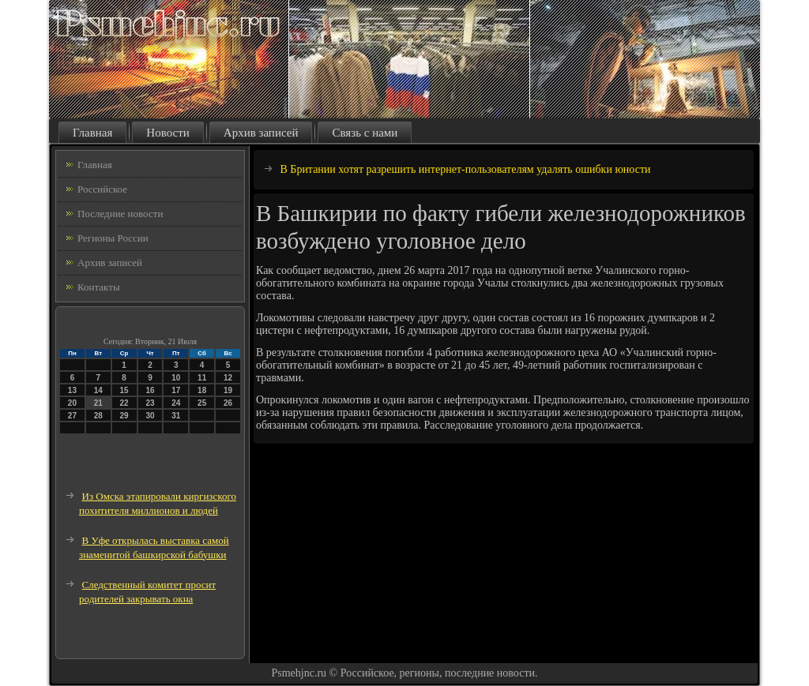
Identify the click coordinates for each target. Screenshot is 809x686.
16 (149, 390)
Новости (167, 132)
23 (149, 403)
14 (98, 390)
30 (149, 415)
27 (72, 415)
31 (175, 415)
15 (124, 390)
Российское (102, 189)
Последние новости (120, 213)
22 (124, 403)
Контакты (98, 287)
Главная (92, 132)
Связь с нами (364, 132)
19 (228, 390)
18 (202, 390)
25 (202, 403)
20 (72, 403)
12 (228, 377)
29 (124, 415)
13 (72, 390)
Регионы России (113, 238)
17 (175, 390)
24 (175, 403)
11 (202, 377)
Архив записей (261, 132)
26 (228, 403)
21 (98, 403)
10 (175, 377)
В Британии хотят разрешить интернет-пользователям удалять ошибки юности (465, 169)
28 (98, 415)
